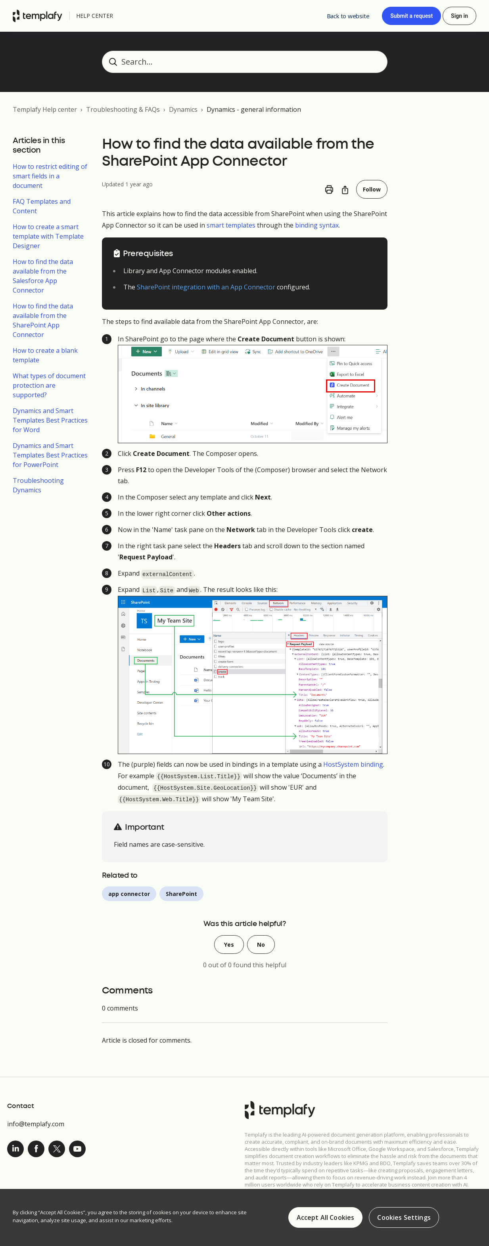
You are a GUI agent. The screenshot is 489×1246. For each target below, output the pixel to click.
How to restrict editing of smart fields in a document (50, 176)
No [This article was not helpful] (261, 944)
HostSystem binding (353, 764)
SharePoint (181, 894)
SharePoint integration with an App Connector (206, 287)
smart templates (231, 225)
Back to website (348, 16)
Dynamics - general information (254, 109)
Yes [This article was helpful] (229, 944)
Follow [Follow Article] (372, 189)
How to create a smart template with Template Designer (48, 236)
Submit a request (411, 16)
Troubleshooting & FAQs (123, 109)
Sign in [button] (459, 16)
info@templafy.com (35, 1124)
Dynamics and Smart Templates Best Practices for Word (50, 420)
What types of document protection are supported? (49, 385)
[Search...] (244, 62)
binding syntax (317, 225)
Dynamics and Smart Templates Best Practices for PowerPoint (50, 455)
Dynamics (183, 109)
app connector (129, 894)
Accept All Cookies (326, 1218)
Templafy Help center (45, 109)
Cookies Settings (404, 1218)
